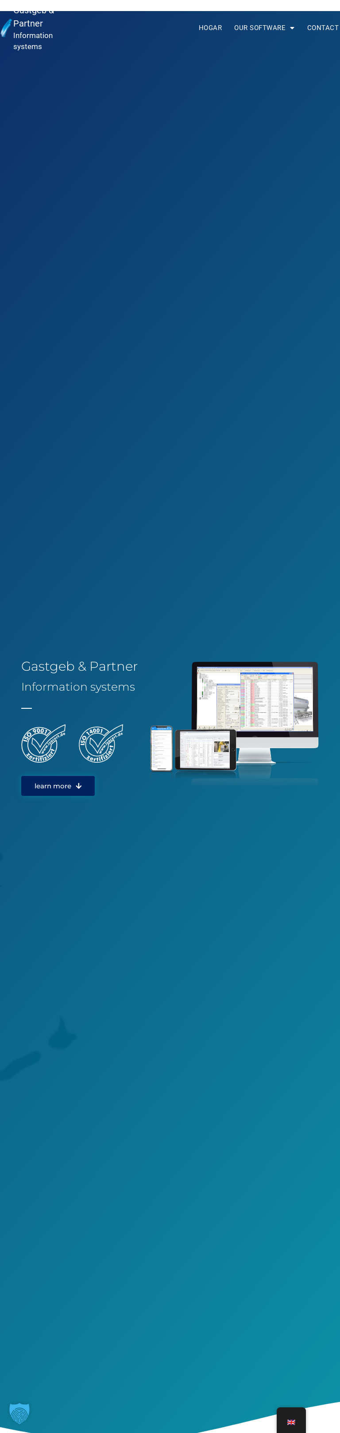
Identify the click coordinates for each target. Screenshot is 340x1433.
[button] (19, 1413)
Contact (323, 28)
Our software (264, 28)
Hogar (210, 28)
